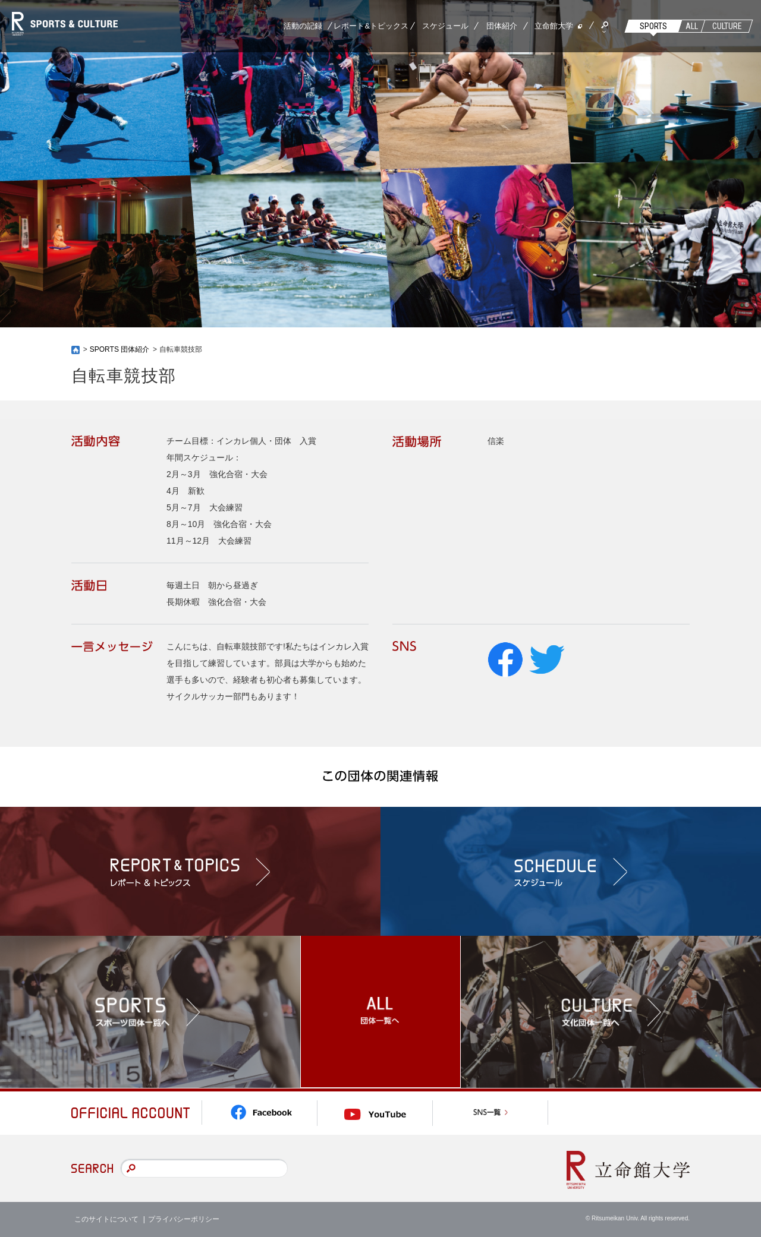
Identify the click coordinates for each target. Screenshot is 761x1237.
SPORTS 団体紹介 (119, 349)
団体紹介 (501, 25)
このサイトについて (106, 1219)
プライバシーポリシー (183, 1219)
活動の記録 (303, 25)
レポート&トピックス (371, 25)
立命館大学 (553, 25)
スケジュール (445, 25)
